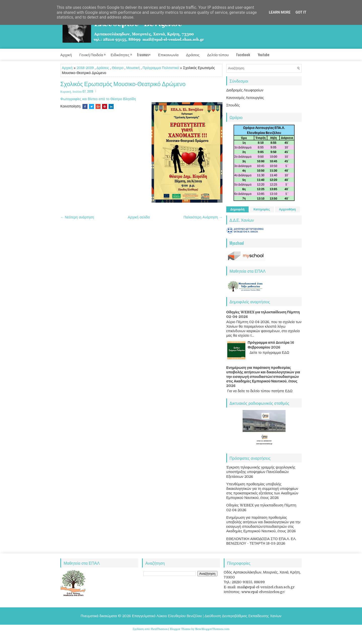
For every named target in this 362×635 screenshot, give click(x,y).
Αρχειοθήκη (287, 209)
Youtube (263, 54)
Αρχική (66, 54)
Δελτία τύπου (218, 54)
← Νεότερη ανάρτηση (77, 217)
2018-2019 (85, 68)
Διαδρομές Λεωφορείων (244, 90)
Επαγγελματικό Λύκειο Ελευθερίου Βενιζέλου (167, 616)
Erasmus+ (144, 54)
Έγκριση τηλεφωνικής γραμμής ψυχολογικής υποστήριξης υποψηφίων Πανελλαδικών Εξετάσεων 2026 (260, 471)
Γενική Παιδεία (95, 53)
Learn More (279, 12)
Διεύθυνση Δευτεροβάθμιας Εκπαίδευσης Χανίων (243, 616)
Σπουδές (233, 105)
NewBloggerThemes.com (212, 629)
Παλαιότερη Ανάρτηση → (203, 217)
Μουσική (133, 68)
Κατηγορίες (262, 209)
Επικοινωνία (168, 54)
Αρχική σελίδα (139, 217)
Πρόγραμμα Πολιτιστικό (161, 68)
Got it (300, 12)
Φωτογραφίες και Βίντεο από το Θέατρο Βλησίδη (98, 99)
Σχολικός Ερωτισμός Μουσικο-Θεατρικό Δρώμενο (123, 84)
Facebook (243, 54)
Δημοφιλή (237, 209)
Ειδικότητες (124, 53)
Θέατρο (118, 68)
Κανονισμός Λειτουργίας (245, 98)
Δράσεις (193, 54)
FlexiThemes (159, 629)
